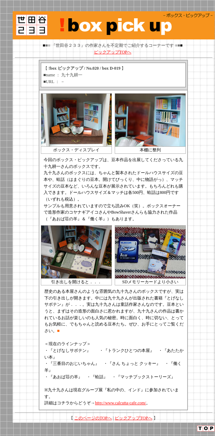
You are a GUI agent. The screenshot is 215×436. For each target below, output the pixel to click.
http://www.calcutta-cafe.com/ (120, 402)
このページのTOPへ (93, 418)
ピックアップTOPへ (112, 52)
